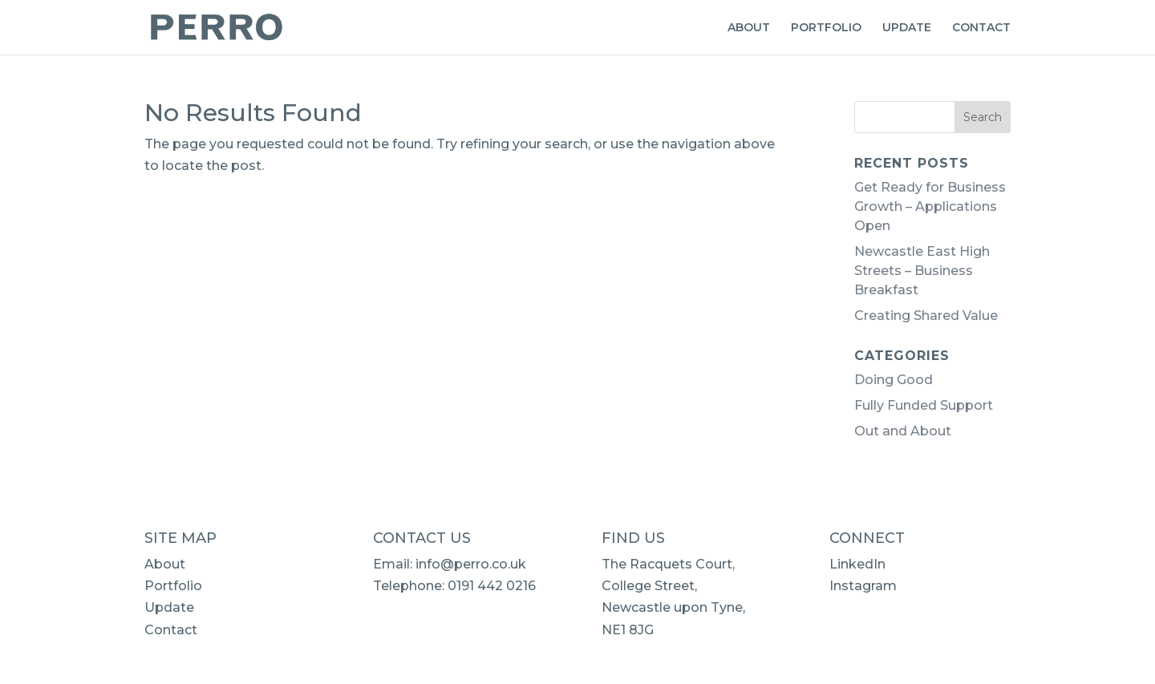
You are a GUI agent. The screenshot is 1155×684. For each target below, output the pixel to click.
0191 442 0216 (492, 585)
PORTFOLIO (826, 28)
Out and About (902, 431)
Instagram (863, 585)
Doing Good (893, 379)
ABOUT (748, 28)
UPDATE (906, 28)
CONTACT (981, 28)
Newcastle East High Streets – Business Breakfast (922, 270)
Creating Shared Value (926, 315)
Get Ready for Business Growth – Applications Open (930, 206)
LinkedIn (857, 564)
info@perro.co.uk (470, 564)
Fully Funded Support (923, 405)
